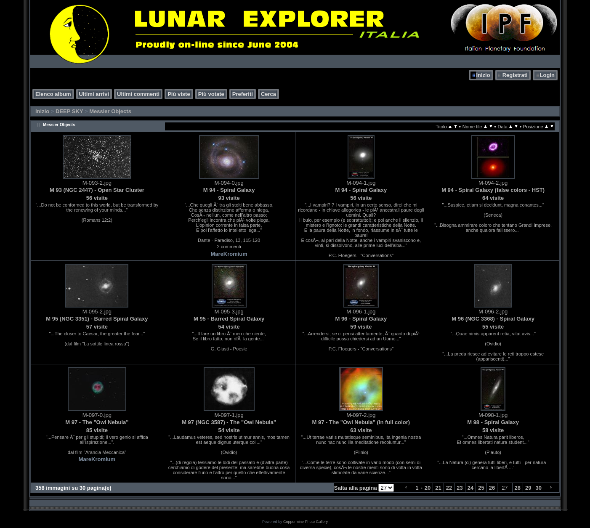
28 (518, 488)
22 (449, 488)
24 (470, 488)
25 (481, 488)
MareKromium (228, 254)
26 (492, 488)
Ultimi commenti (138, 94)
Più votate (211, 94)
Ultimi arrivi (94, 94)
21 (438, 488)
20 (428, 488)
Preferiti (242, 94)
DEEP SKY (69, 111)
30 (539, 488)
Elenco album (53, 94)
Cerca (268, 94)
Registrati (515, 75)
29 (528, 488)
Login (547, 75)
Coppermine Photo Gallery (305, 522)
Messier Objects (110, 111)
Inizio (483, 75)
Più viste (178, 94)
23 (459, 488)
